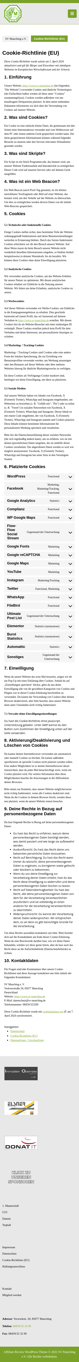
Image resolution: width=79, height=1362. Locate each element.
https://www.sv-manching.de (37, 85)
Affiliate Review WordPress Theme (25, 1352)
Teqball (6, 1225)
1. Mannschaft (10, 1205)
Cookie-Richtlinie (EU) (23, 1035)
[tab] (72, 13)
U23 (4, 1212)
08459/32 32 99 (22, 1326)
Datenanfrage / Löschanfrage (27, 1040)
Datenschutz (17, 1031)
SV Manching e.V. (15, 38)
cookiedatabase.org (53, 1011)
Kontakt (7, 1288)
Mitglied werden (12, 1295)
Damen (6, 1218)
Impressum (8, 1247)
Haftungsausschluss (13, 1266)
